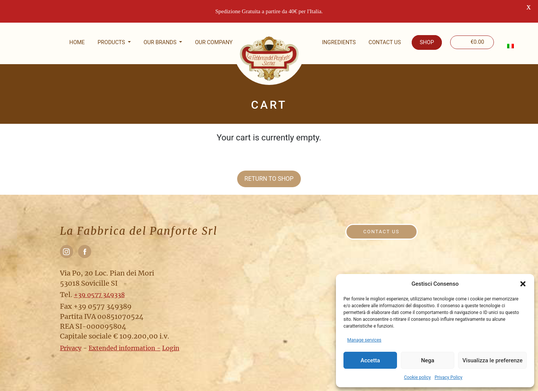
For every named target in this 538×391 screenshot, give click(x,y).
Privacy (70, 348)
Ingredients (339, 42)
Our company (214, 42)
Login (170, 348)
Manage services (364, 340)
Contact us (385, 42)
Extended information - (125, 348)
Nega (427, 360)
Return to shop (268, 178)
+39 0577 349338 (99, 295)
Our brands (161, 42)
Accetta (370, 360)
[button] (523, 284)
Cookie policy (417, 377)
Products (112, 42)
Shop (427, 42)
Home (77, 42)
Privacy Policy (449, 377)
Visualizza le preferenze (492, 360)
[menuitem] (510, 46)
